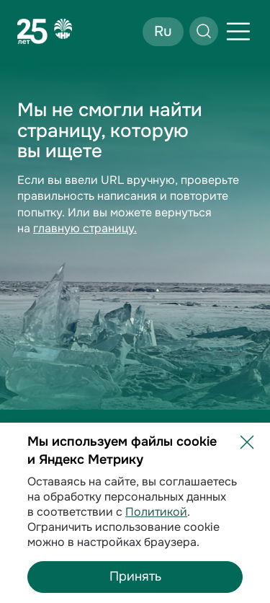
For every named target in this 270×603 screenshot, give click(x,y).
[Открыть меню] (238, 31)
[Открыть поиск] (203, 31)
